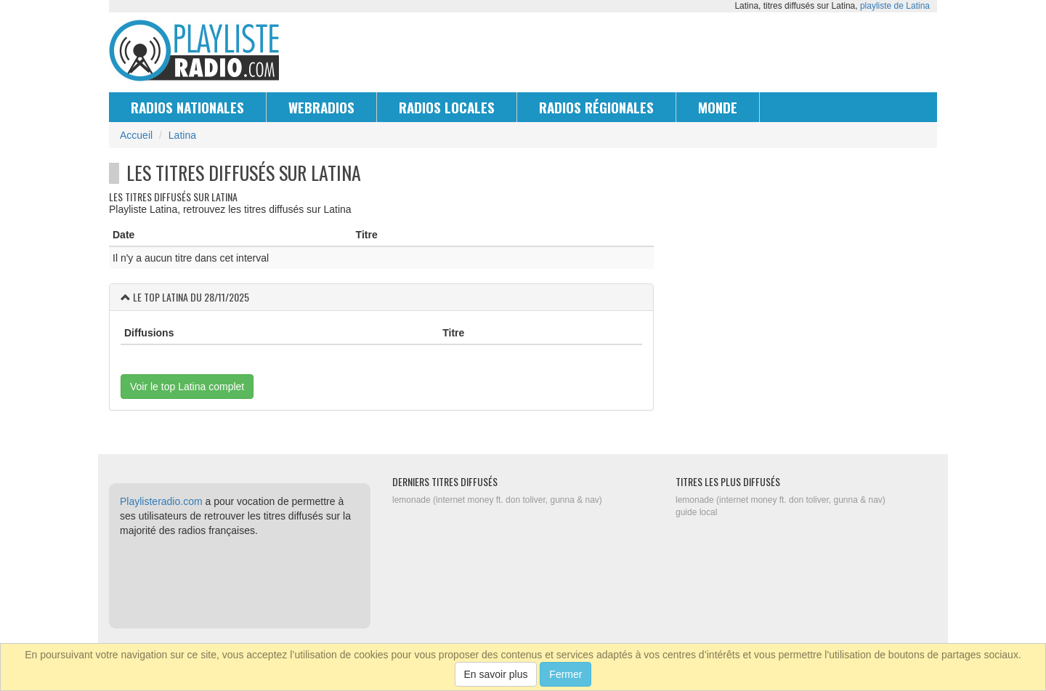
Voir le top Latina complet (187, 386)
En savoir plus (496, 674)
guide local (696, 512)
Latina (182, 135)
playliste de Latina (895, 6)
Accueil (136, 135)
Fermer (565, 674)
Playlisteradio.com (161, 501)
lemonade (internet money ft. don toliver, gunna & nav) (497, 500)
